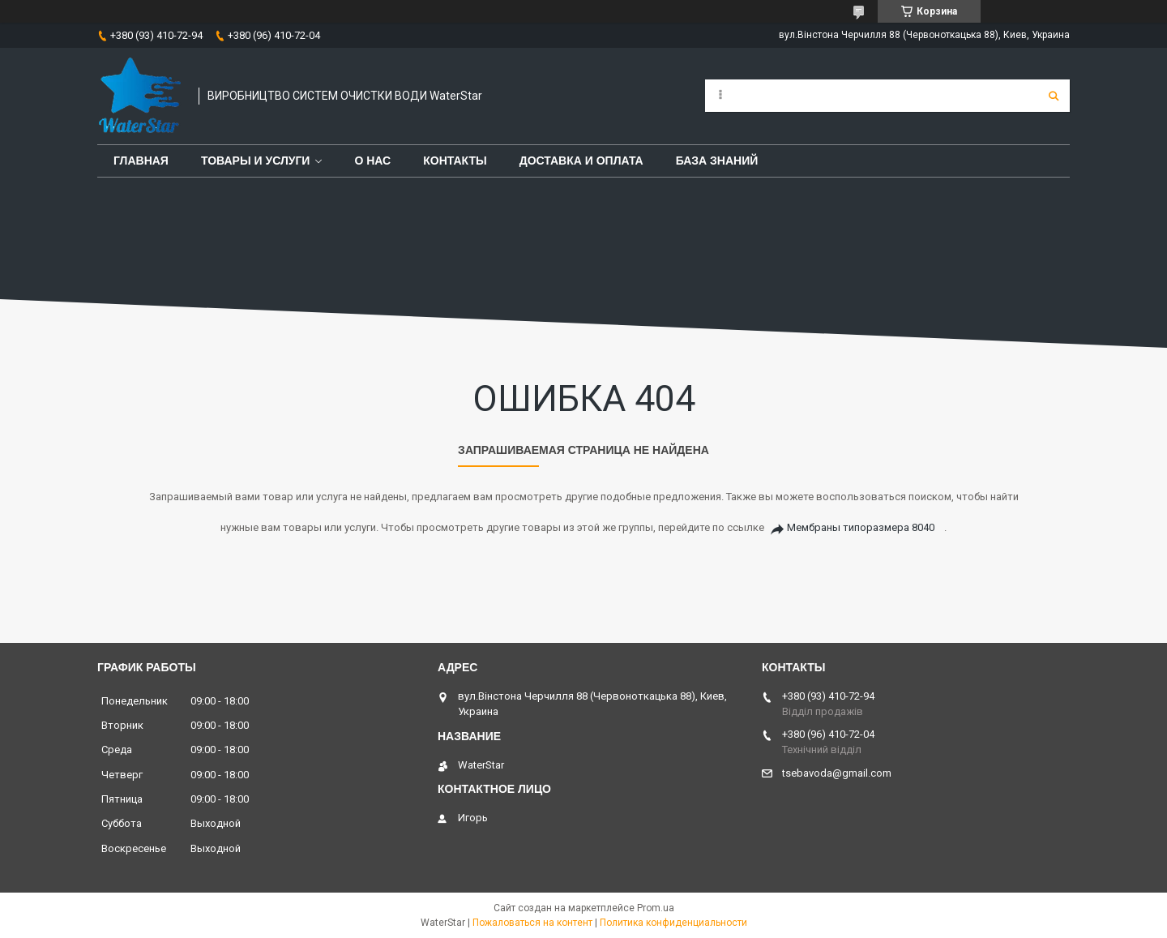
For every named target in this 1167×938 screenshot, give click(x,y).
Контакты (454, 160)
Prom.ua (655, 908)
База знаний (717, 160)
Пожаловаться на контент (532, 922)
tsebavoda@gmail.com (836, 773)
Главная (141, 160)
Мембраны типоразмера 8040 (860, 527)
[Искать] (1053, 95)
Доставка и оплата (581, 160)
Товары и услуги (255, 160)
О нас (372, 160)
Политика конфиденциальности (673, 922)
